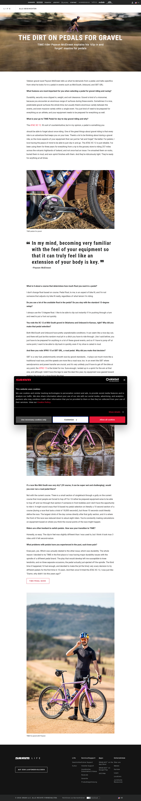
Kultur (74, 766)
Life (7, 9)
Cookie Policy (44, 402)
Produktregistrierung (89, 782)
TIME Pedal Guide (38, 581)
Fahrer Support (87, 762)
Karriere (117, 769)
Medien (116, 766)
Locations (117, 776)
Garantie (84, 778)
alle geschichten (27, 9)
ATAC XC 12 (35, 125)
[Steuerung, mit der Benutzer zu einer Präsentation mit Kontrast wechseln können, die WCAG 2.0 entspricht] (93, 798)
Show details (114, 412)
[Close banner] (124, 380)
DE (137, 3)
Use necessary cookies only (33, 420)
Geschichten (76, 762)
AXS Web (102, 773)
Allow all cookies (107, 420)
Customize (70, 420)
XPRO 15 (43, 368)
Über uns (117, 762)
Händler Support (87, 766)
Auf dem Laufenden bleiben (31, 770)
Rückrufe (84, 775)
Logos (116, 773)
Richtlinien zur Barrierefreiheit (73, 798)
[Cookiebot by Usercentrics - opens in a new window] (108, 380)
